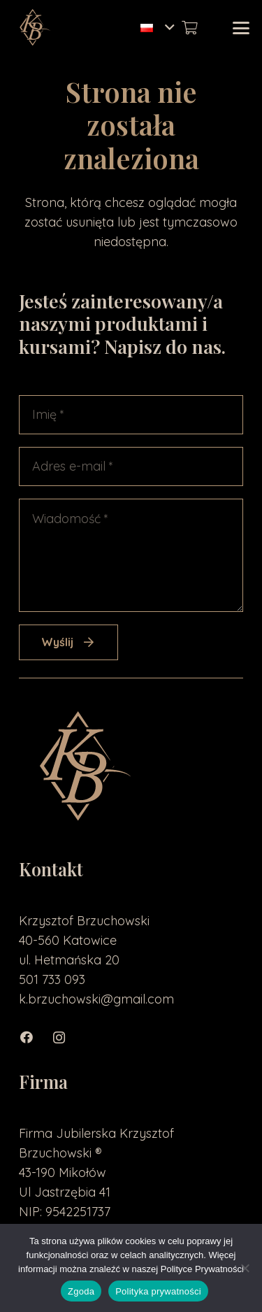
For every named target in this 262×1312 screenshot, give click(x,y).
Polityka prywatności (158, 1291)
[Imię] (131, 414)
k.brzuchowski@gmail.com (96, 999)
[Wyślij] (68, 642)
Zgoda (81, 1291)
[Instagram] (66, 1037)
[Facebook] (34, 1037)
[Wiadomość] (131, 555)
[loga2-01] (34, 27)
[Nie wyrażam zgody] (245, 1268)
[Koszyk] (189, 28)
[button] (157, 28)
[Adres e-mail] (131, 466)
